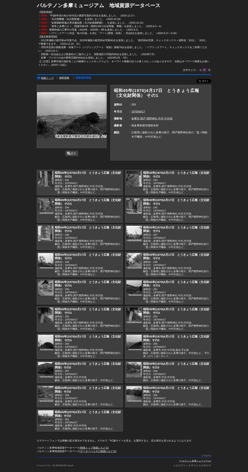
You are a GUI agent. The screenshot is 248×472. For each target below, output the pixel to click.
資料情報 (64, 77)
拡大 (71, 153)
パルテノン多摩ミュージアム (195, 461)
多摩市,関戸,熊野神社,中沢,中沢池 (151, 118)
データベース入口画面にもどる (98, 451)
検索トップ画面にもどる (94, 447)
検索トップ (45, 78)
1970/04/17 (138, 111)
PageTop (207, 456)
